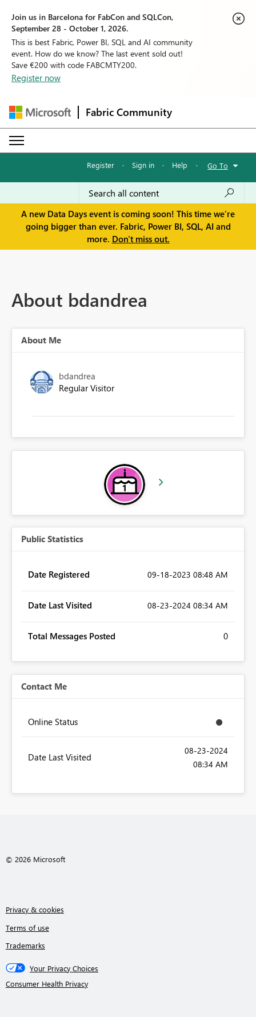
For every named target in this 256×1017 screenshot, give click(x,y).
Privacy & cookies (35, 909)
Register (100, 165)
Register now (36, 77)
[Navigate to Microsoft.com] (40, 112)
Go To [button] (217, 165)
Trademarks (25, 945)
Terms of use (27, 927)
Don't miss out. (141, 239)
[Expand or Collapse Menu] (16, 141)
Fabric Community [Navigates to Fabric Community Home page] (129, 112)
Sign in (143, 165)
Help (179, 165)
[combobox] (162, 193)
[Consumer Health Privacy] (128, 984)
